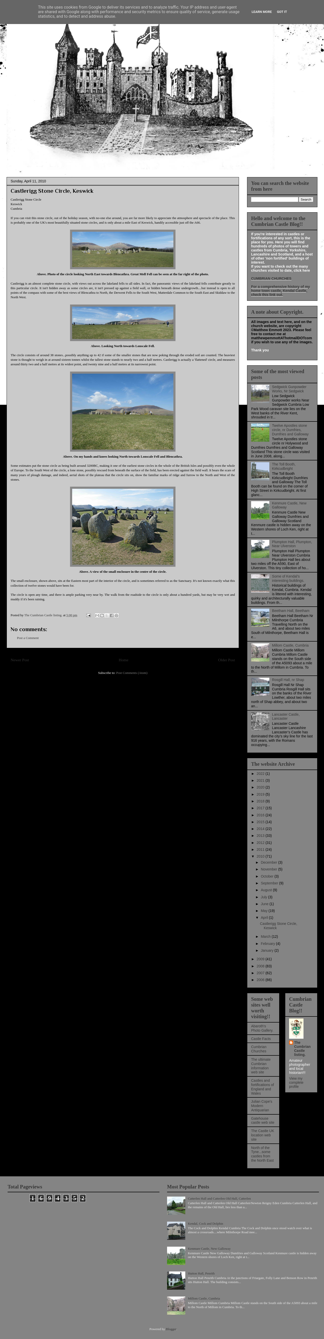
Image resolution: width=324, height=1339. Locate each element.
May (264, 911)
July (264, 897)
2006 (261, 980)
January (267, 950)
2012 (261, 843)
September (270, 883)
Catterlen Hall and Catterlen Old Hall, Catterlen (219, 1198)
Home (123, 660)
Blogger (171, 1329)
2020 (261, 787)
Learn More (262, 12)
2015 (261, 822)
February (268, 944)
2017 (261, 808)
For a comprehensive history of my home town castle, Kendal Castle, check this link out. (280, 291)
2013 (261, 836)
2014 (261, 829)
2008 (261, 966)
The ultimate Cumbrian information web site (261, 1065)
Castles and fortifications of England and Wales (262, 1086)
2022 (261, 774)
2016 (261, 815)
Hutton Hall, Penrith (201, 1273)
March (266, 936)
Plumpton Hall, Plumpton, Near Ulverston (292, 544)
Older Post (226, 660)
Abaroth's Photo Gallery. (262, 1028)
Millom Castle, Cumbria (290, 645)
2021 (261, 780)
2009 (261, 959)
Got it (282, 12)
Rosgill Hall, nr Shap (288, 680)
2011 (261, 849)
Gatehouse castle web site (262, 1120)
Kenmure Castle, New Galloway (209, 1248)
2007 (261, 973)
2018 (261, 801)
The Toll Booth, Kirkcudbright (284, 466)
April (265, 918)
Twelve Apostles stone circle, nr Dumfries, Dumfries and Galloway (290, 429)
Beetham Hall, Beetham (291, 611)
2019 (261, 794)
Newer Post (20, 660)
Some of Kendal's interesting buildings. (288, 578)
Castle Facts (261, 1039)
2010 (261, 856)
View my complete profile (296, 1082)
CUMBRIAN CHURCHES (271, 279)
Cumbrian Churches (259, 1049)
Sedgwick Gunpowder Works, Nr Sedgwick (289, 389)
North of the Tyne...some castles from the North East (262, 1154)
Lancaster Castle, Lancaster (286, 716)
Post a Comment (28, 638)
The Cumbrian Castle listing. (302, 1048)
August (267, 890)
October (267, 876)
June (265, 904)
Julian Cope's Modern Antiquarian (261, 1105)
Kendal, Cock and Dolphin (205, 1223)
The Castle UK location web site (262, 1135)
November (269, 869)
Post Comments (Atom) (132, 673)
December (269, 862)
